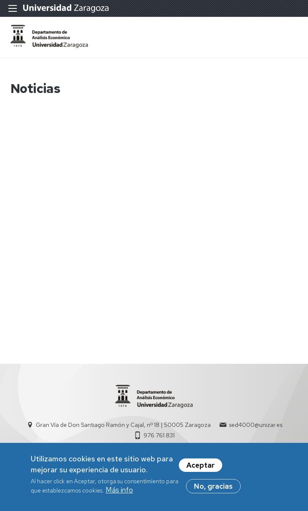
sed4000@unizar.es (255, 425)
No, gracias (213, 486)
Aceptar (200, 465)
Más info (119, 490)
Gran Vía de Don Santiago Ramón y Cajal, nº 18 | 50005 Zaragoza (123, 425)
